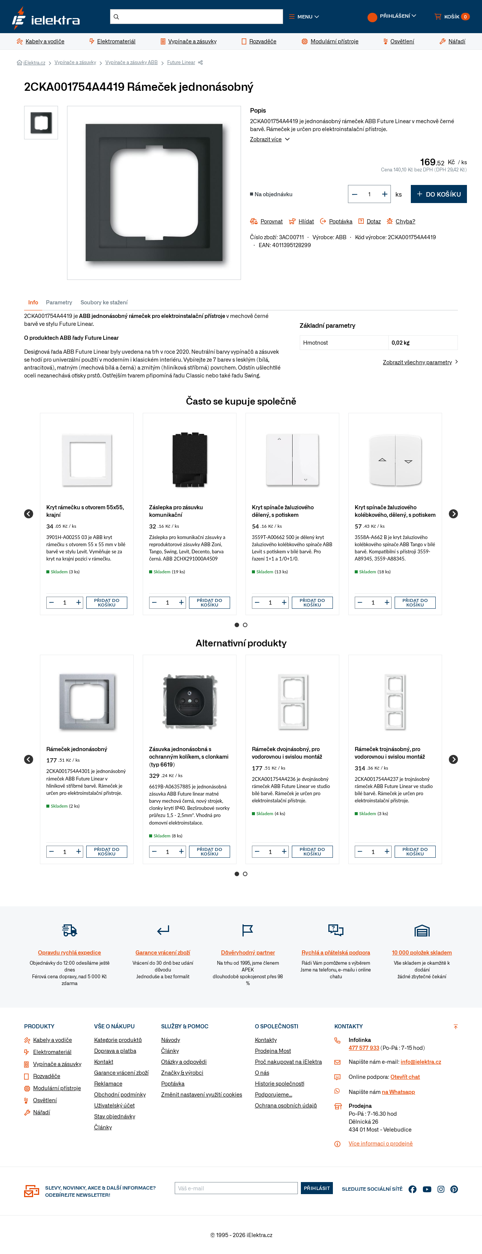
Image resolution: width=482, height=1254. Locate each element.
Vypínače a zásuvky (75, 62)
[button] (304, 16)
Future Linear (181, 62)
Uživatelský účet (114, 1105)
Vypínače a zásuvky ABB (131, 62)
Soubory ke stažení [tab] (104, 302)
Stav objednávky (114, 1116)
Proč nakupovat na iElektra (288, 1061)
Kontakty (266, 1040)
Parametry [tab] (59, 302)
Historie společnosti (279, 1083)
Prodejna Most (273, 1051)
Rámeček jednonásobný (76, 748)
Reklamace (108, 1083)
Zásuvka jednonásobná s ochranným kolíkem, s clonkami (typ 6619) (189, 756)
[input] (65, 602)
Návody (170, 1040)
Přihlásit (317, 1188)
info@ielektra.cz (421, 1061)
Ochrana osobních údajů (286, 1105)
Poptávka (173, 1083)
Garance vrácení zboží (121, 1072)
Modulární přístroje (57, 1088)
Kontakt (103, 1061)
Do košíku (439, 194)
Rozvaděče (46, 1076)
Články (103, 1127)
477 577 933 (364, 1048)
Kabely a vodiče (52, 1040)
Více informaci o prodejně (381, 1143)
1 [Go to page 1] (237, 625)
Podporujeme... (273, 1094)
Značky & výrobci (182, 1072)
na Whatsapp (398, 1092)
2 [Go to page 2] (245, 625)
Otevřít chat (405, 1077)
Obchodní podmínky (120, 1094)
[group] (86, 514)
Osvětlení (45, 1100)
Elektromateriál (52, 1052)
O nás (262, 1072)
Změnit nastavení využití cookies (201, 1094)
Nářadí (41, 1112)
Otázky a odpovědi (184, 1061)
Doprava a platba (115, 1051)
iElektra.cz (34, 62)
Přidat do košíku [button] (107, 602)
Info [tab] (33, 302)
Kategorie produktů (118, 1040)
